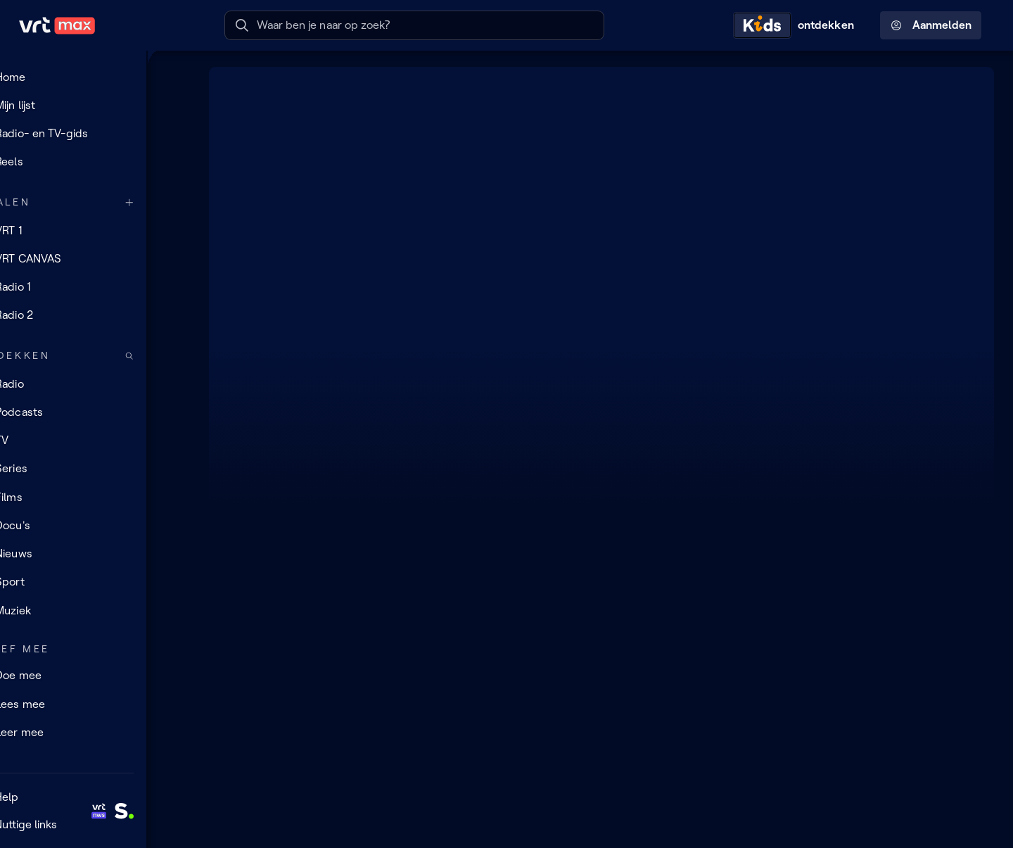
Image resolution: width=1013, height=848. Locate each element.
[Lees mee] (95, 703)
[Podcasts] (95, 412)
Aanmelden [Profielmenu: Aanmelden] (931, 25)
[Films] (95, 496)
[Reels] (95, 161)
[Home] (95, 76)
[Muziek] (95, 610)
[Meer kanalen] (173, 202)
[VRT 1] (95, 230)
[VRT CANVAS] (95, 258)
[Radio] (95, 383)
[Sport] (95, 582)
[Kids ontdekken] (797, 25)
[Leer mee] (95, 732)
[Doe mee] (95, 675)
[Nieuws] (95, 553)
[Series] (95, 468)
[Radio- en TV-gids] (95, 133)
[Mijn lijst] (95, 104)
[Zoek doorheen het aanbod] (173, 356)
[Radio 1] (95, 287)
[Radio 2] (95, 315)
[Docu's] (95, 525)
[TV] (95, 440)
